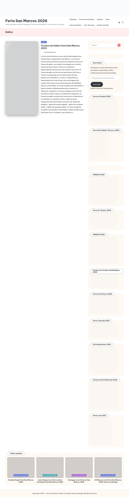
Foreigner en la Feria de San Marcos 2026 (79, 481)
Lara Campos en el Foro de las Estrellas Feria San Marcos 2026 (50, 481)
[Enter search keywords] (105, 45)
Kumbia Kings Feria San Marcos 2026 (20, 481)
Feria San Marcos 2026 (26, 21)
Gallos (44, 42)
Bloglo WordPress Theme (87, 493)
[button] (21, 78)
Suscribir (96, 84)
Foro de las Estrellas (20, 475)
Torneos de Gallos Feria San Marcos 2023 (60, 47)
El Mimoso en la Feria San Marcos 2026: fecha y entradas (108, 481)
